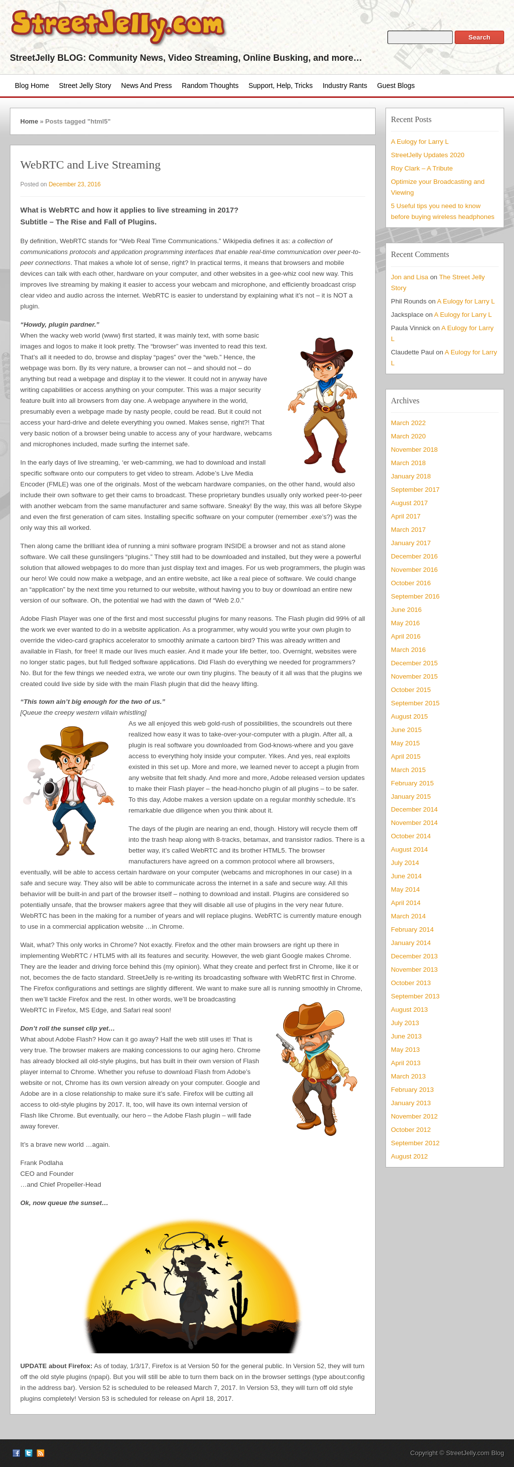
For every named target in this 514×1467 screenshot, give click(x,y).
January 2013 (411, 1103)
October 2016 (411, 583)
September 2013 (415, 996)
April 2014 (406, 902)
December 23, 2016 (74, 184)
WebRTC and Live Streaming (90, 164)
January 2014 (411, 943)
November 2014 (414, 822)
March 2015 (408, 770)
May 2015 (405, 743)
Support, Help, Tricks (281, 85)
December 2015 (414, 663)
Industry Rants (345, 85)
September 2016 (415, 596)
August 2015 (409, 716)
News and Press (146, 85)
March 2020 (408, 436)
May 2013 (405, 1049)
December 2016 (414, 556)
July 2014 (405, 862)
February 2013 (412, 1089)
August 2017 (409, 503)
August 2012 (409, 1156)
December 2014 (414, 809)
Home (29, 121)
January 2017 (411, 543)
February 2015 (412, 783)
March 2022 (408, 423)
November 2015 (414, 676)
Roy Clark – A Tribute (422, 168)
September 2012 (415, 1143)
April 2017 (406, 516)
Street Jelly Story (85, 85)
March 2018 (408, 463)
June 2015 (406, 730)
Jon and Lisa (409, 277)
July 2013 (405, 1023)
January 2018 (411, 476)
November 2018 (414, 449)
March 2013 (408, 1076)
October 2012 (411, 1129)
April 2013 (406, 1063)
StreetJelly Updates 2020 (428, 155)
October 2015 (411, 689)
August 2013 (409, 1009)
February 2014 (412, 929)
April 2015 (406, 756)
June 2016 (406, 609)
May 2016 (405, 623)
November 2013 (414, 969)
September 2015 (415, 703)
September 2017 (415, 489)
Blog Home (32, 85)
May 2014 (405, 889)
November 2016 (414, 569)
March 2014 (408, 916)
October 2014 (411, 836)
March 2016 (408, 649)
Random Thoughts (210, 85)
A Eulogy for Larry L (420, 141)
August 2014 (409, 849)
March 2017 (408, 529)
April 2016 (406, 636)
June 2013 (406, 1036)
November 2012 (414, 1116)
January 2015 (411, 796)
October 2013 (411, 983)
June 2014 (406, 876)
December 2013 (414, 956)
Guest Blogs (396, 85)
